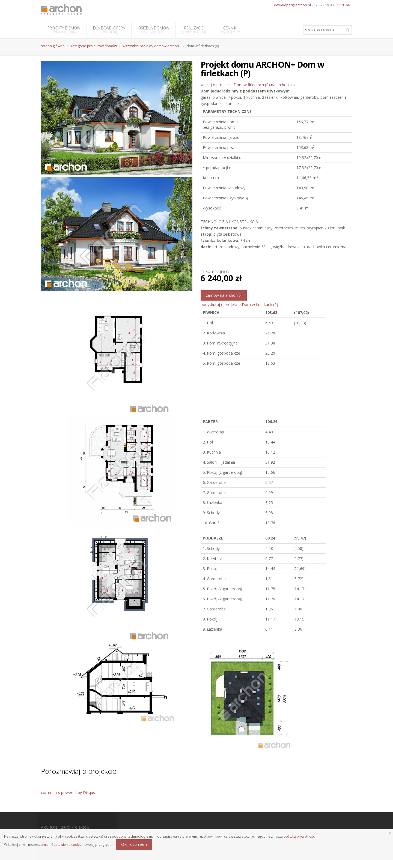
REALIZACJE (194, 29)
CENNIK (230, 29)
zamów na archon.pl (224, 295)
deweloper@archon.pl (292, 4)
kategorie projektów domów (93, 45)
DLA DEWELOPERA (109, 29)
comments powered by (68, 792)
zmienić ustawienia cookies (62, 844)
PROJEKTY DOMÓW (63, 29)
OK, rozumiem (134, 844)
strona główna (53, 45)
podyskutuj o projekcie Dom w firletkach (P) (239, 304)
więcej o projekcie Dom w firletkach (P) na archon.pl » (248, 84)
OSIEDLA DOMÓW (153, 29)
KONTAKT (344, 4)
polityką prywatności (299, 836)
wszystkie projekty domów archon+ (152, 45)
